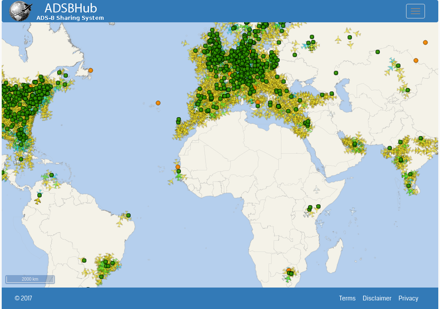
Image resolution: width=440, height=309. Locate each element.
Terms (351, 298)
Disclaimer (380, 298)
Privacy (412, 298)
